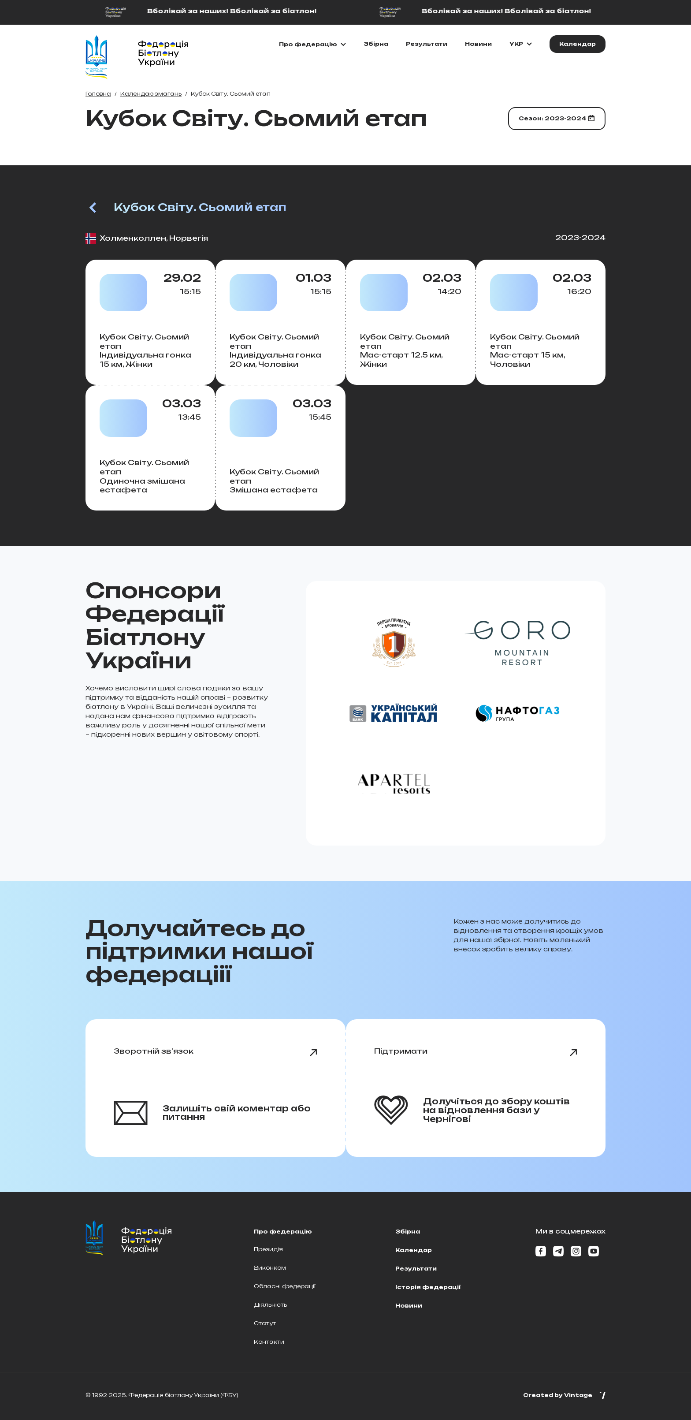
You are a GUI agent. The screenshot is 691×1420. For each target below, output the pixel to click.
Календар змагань (151, 93)
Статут (265, 1323)
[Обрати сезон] (557, 118)
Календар (413, 1250)
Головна (98, 93)
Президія (268, 1249)
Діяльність (270, 1304)
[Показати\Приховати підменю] (312, 44)
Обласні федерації (285, 1286)
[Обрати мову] (521, 44)
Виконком (270, 1267)
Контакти (269, 1341)
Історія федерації (428, 1287)
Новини (478, 44)
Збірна (376, 44)
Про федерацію (283, 1231)
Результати (426, 44)
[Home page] (96, 57)
